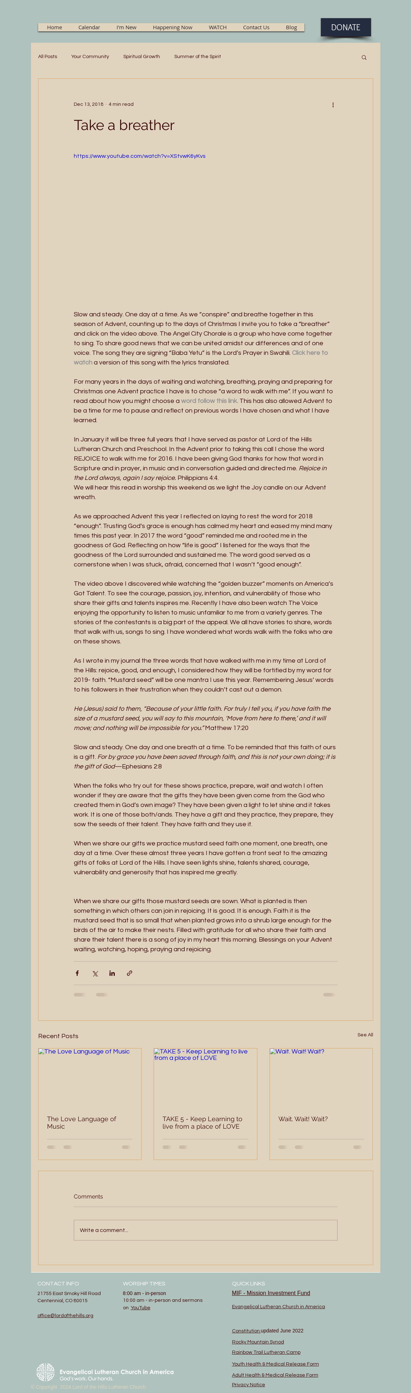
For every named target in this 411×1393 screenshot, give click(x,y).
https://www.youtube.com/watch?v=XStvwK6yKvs (140, 156)
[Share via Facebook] (77, 973)
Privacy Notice (248, 1384)
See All (365, 1034)
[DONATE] (346, 27)
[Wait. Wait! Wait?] (321, 1077)
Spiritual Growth (141, 56)
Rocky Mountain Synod (258, 1342)
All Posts (47, 56)
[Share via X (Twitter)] (94, 973)
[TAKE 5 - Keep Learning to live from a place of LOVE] (205, 1077)
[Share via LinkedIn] (112, 973)
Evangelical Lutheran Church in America (278, 1306)
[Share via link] (129, 973)
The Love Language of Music (81, 1122)
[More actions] (333, 104)
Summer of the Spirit (197, 56)
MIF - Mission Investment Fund (271, 1293)
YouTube (140, 1307)
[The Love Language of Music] (90, 1077)
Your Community (90, 56)
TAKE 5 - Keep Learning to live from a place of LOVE (202, 1122)
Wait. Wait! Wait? (303, 1119)
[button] (364, 57)
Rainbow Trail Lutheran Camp (266, 1352)
